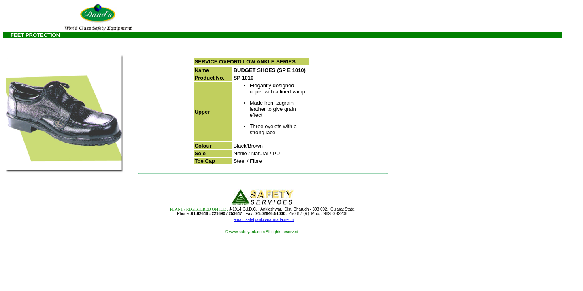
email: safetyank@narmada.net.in (264, 219)
